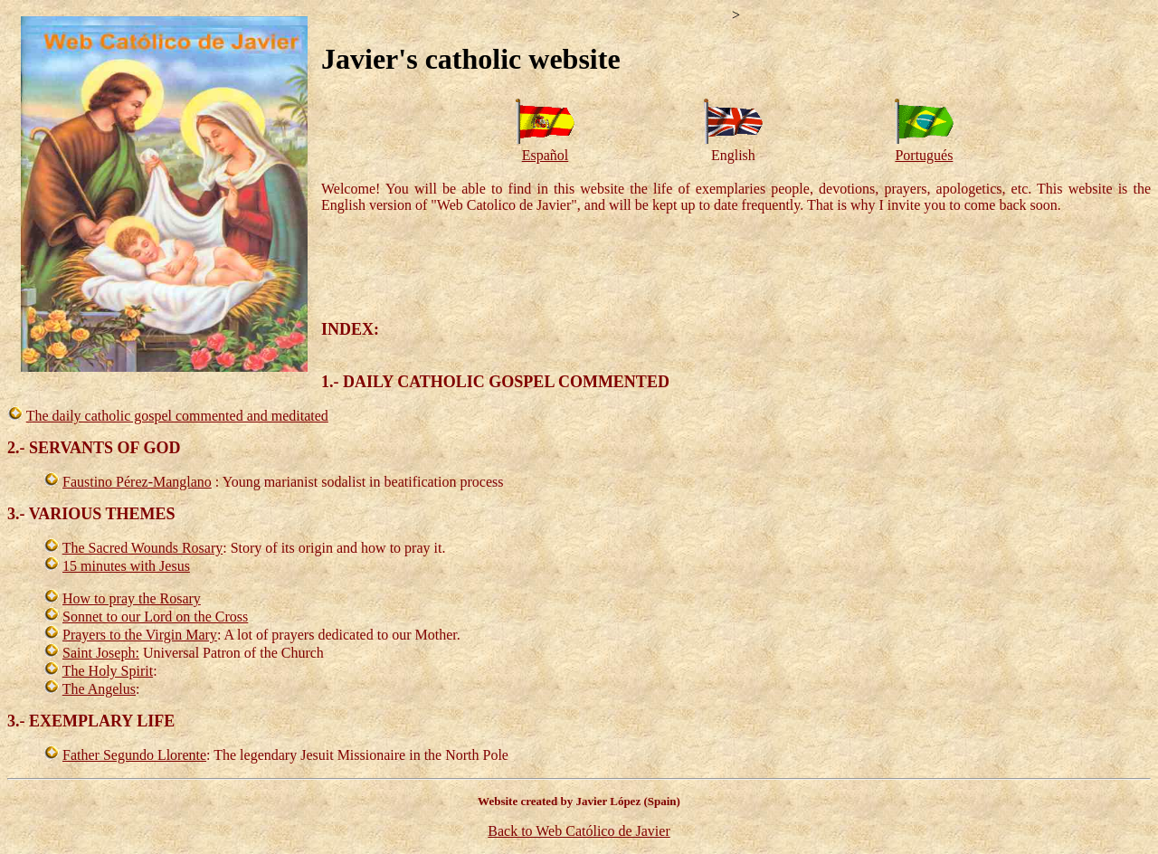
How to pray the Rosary (131, 598)
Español (545, 155)
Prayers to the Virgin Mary (139, 634)
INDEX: (350, 329)
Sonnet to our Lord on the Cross (155, 616)
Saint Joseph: (100, 652)
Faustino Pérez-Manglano (137, 481)
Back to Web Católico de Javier (578, 831)
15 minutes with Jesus (126, 566)
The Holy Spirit (107, 670)
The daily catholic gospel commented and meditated (177, 415)
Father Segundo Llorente (134, 755)
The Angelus (99, 689)
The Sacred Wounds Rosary (142, 547)
